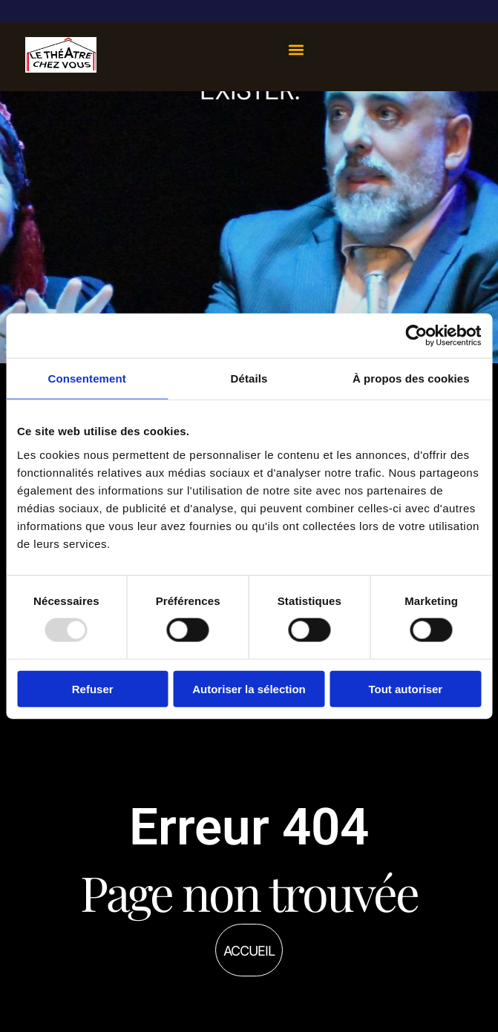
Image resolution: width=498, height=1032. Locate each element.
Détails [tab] (249, 378)
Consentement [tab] (86, 378)
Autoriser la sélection (249, 688)
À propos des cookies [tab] (411, 378)
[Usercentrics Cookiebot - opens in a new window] (416, 336)
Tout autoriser (405, 688)
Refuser (93, 688)
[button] (296, 49)
